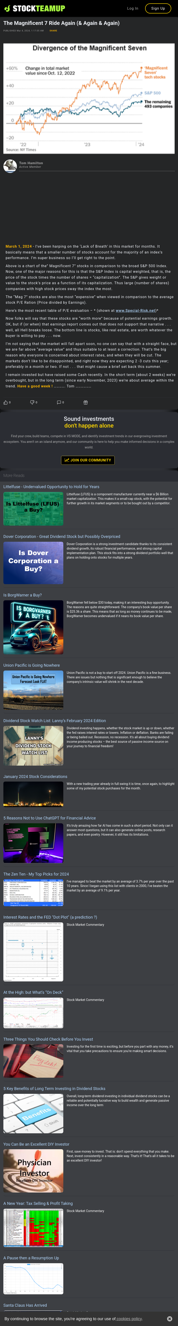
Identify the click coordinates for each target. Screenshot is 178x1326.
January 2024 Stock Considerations (35, 776)
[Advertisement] (89, 206)
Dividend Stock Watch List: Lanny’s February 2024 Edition (54, 720)
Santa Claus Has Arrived (25, 1305)
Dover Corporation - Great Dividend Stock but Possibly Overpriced (61, 536)
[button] (170, 1319)
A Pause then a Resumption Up (31, 1258)
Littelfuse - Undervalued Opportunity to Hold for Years (51, 486)
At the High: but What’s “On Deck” (33, 992)
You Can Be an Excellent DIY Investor (36, 1144)
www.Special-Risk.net (135, 310)
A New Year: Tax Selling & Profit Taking (38, 1203)
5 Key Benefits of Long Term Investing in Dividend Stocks (54, 1088)
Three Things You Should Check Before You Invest (48, 1039)
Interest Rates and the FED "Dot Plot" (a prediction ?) (50, 917)
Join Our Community (88, 460)
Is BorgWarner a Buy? (22, 595)
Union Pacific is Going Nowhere (31, 665)
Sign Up (158, 8)
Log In (133, 8)
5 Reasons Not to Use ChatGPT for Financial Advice (49, 818)
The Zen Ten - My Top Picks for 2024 (36, 874)
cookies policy (129, 1319)
